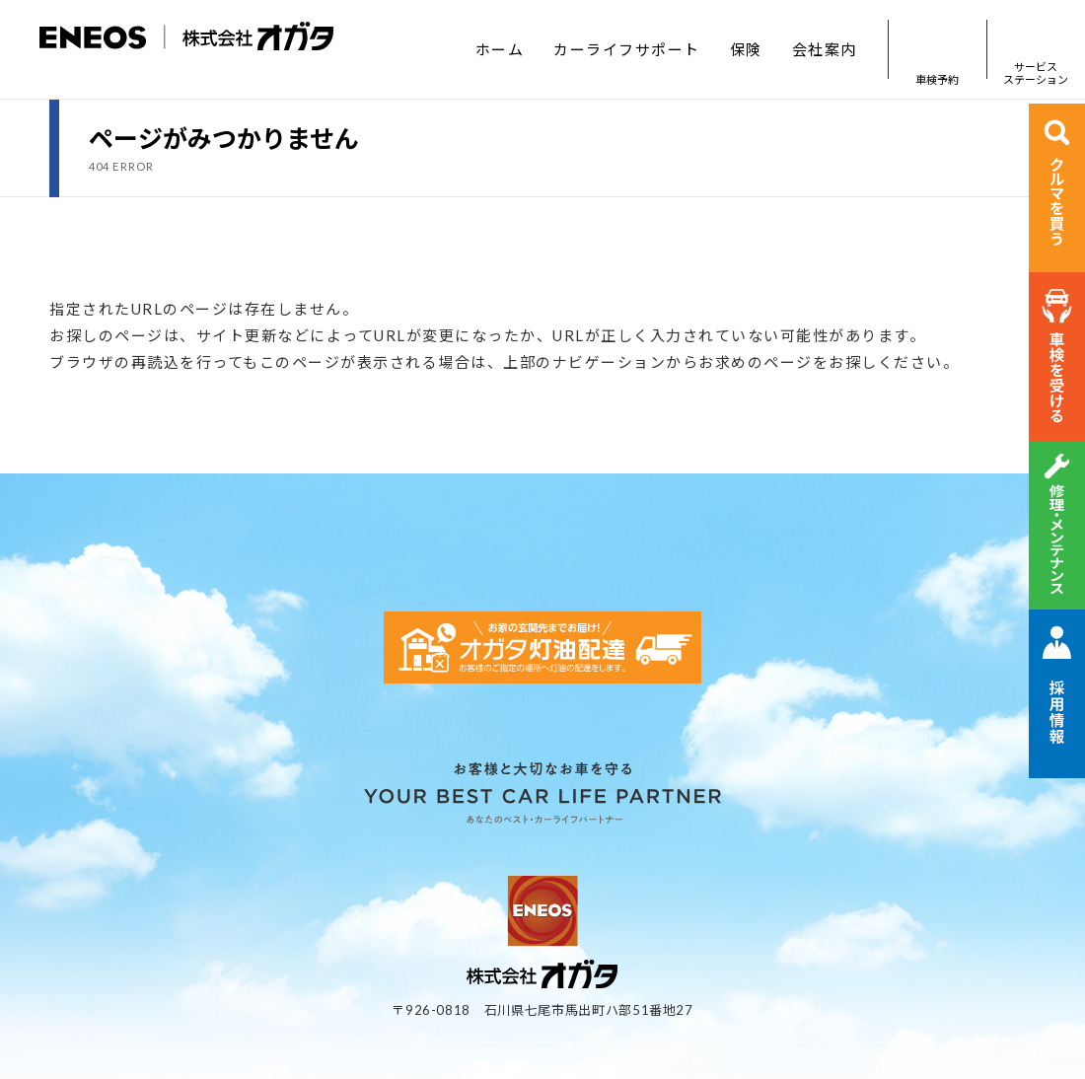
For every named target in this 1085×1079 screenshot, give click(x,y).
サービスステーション (1035, 50)
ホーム (500, 49)
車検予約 (937, 50)
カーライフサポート (626, 49)
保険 (746, 49)
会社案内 (824, 49)
